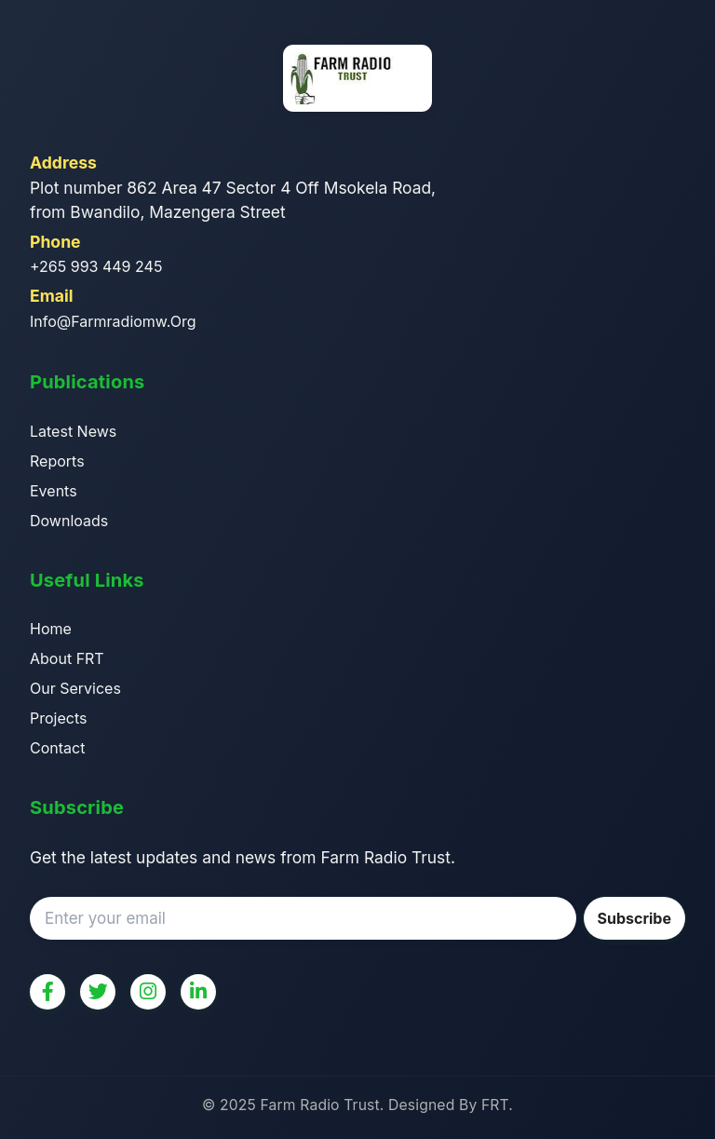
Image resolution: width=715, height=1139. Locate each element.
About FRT (67, 658)
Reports (57, 461)
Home (51, 628)
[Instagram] (148, 992)
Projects (58, 718)
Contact (57, 748)
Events (53, 490)
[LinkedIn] (198, 992)
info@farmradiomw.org (113, 321)
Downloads (69, 520)
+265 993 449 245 (96, 266)
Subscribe (634, 918)
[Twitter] (97, 992)
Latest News (73, 431)
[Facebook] (47, 992)
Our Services (75, 688)
